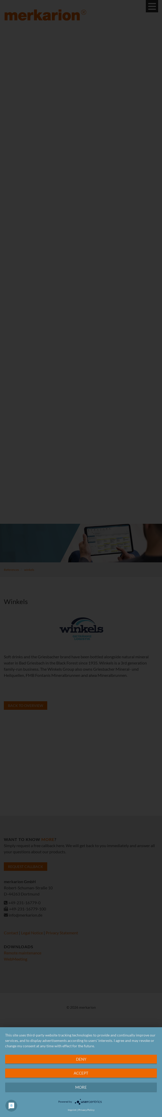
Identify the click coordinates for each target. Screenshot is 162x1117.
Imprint (72, 1109)
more (81, 1087)
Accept (81, 1073)
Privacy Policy (86, 1109)
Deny (81, 1059)
